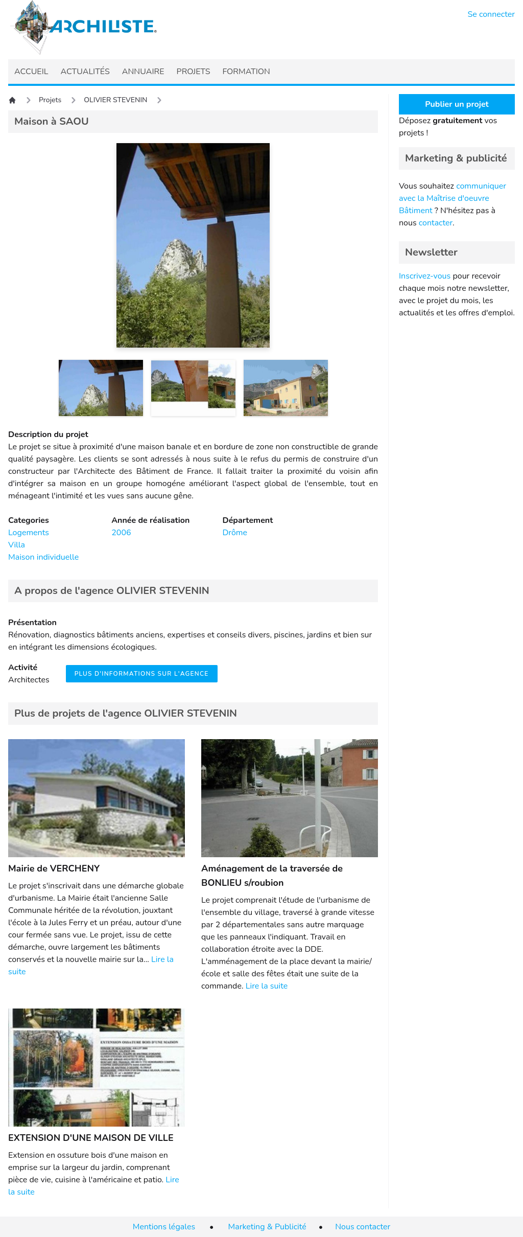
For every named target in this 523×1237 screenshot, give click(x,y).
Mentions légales (164, 1226)
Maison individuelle (43, 557)
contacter (436, 222)
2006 (121, 532)
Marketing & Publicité (267, 1226)
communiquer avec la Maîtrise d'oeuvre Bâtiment (452, 198)
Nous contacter (362, 1226)
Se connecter (491, 14)
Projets (50, 100)
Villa (16, 545)
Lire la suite (267, 986)
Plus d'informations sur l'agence (142, 674)
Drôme (234, 532)
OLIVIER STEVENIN (115, 100)
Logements (28, 532)
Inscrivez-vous (424, 276)
